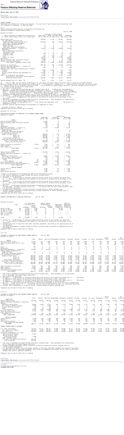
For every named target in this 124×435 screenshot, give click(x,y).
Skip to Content (2, 9)
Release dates (4, 15)
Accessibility (3, 431)
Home (2, 429)
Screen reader (22, 17)
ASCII (28, 17)
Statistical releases (8, 429)
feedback (22, 432)
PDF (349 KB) (35, 17)
